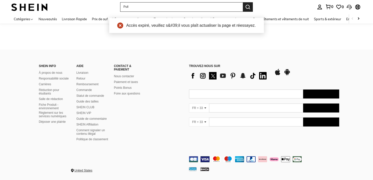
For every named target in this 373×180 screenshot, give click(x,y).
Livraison (82, 72)
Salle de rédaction (51, 99)
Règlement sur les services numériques (52, 114)
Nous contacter (124, 76)
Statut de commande (90, 96)
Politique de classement (92, 139)
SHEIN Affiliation (87, 124)
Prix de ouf (100, 19)
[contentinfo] (264, 159)
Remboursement (87, 84)
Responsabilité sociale (54, 78)
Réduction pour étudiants (49, 91)
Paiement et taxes (126, 82)
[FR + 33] (199, 108)
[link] (340, 7)
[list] (229, 76)
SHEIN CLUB (85, 107)
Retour (80, 78)
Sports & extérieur (327, 19)
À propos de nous (50, 72)
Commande (84, 90)
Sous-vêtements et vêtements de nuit (281, 19)
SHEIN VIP (83, 113)
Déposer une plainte (52, 122)
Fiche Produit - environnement (49, 106)
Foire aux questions (127, 93)
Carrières (45, 84)
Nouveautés (48, 19)
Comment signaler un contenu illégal (90, 132)
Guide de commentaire (91, 118)
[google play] (287, 74)
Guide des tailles (87, 101)
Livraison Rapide (74, 19)
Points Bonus (123, 88)
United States (83, 170)
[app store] (277, 74)
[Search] (248, 7)
